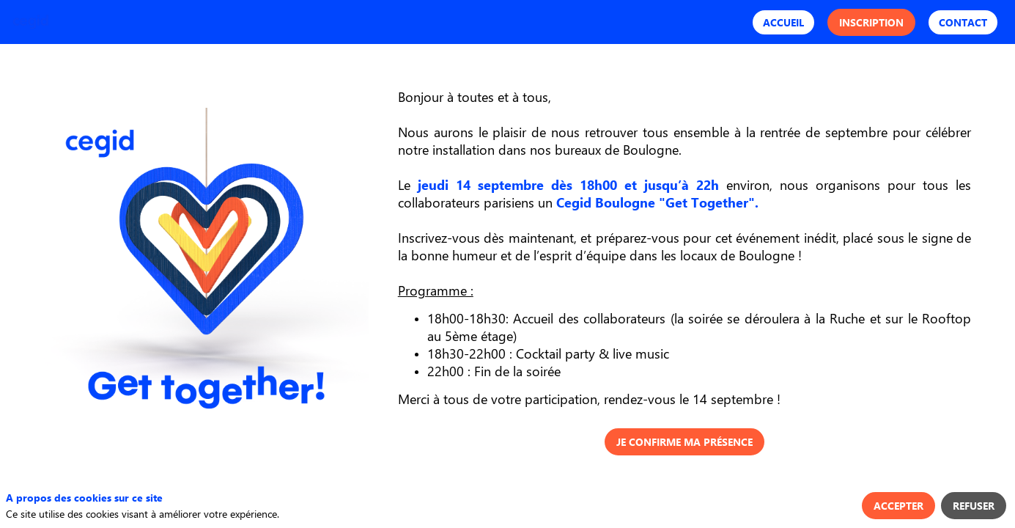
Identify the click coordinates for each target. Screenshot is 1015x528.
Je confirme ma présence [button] (684, 442)
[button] (783, 22)
